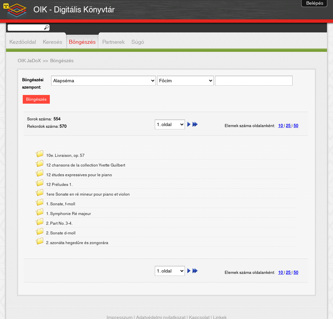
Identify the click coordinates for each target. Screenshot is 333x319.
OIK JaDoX (29, 61)
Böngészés (36, 99)
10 (281, 125)
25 (289, 125)
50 (296, 125)
